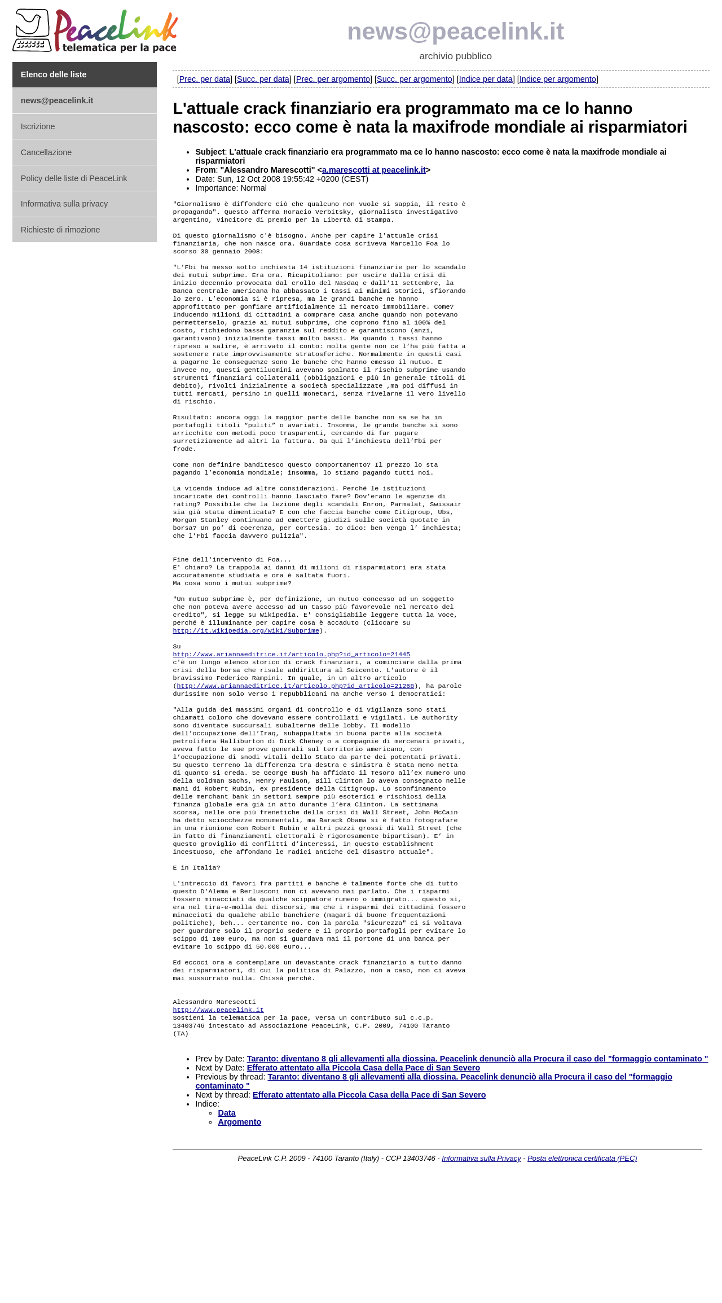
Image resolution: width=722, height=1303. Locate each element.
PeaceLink (97, 27)
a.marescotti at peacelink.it (374, 169)
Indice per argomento (558, 79)
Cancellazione (46, 152)
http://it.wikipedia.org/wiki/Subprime (246, 692)
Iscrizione (38, 126)
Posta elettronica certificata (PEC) (582, 1279)
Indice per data (486, 79)
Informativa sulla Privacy (481, 1279)
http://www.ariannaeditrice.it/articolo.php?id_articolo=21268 (296, 755)
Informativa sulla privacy (64, 203)
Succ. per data (263, 79)
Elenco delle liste (54, 74)
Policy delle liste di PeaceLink (74, 178)
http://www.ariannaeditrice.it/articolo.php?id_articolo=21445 (291, 719)
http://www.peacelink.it (218, 1125)
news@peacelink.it (455, 31)
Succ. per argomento (414, 79)
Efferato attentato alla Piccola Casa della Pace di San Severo (364, 1188)
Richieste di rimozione (60, 229)
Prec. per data (204, 79)
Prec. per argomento (333, 79)
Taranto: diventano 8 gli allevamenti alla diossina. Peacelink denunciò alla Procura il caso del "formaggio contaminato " (477, 1179)
